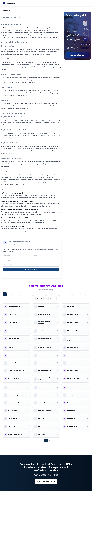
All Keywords (5, 10)
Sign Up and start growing (46, 481)
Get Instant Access (31, 269)
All (5, 294)
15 (57, 440)
